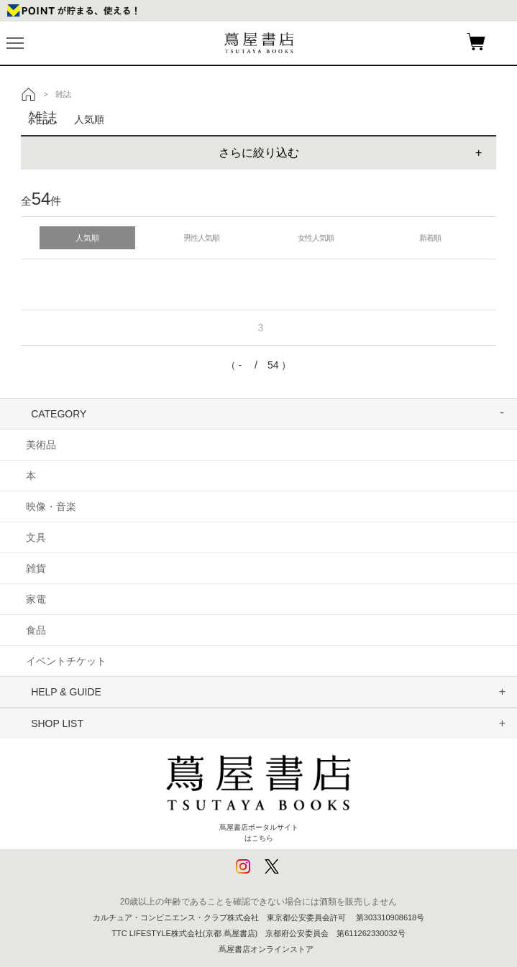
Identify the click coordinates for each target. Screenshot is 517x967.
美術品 (41, 444)
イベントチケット (66, 661)
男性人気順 (201, 237)
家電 (36, 599)
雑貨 (36, 568)
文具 (36, 537)
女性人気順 (316, 237)
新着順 (430, 237)
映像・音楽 (51, 506)
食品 (36, 630)
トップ (29, 94)
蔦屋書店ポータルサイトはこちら (258, 792)
